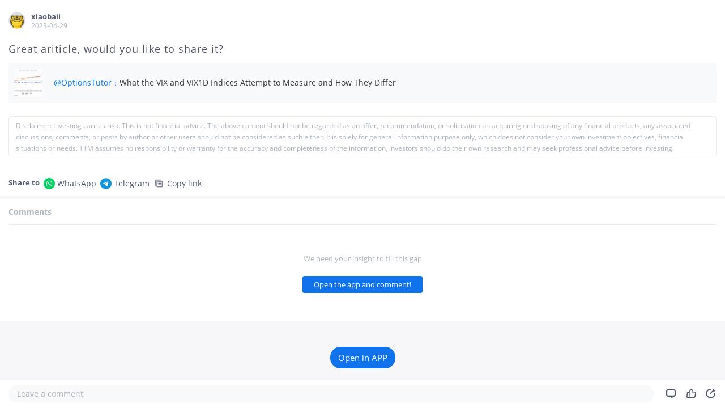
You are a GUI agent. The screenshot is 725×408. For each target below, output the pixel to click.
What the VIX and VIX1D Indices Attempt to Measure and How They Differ (258, 82)
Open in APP (362, 357)
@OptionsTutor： (87, 82)
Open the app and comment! (362, 284)
